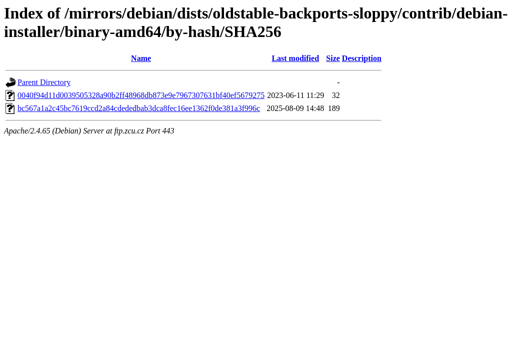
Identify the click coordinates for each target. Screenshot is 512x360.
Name (141, 58)
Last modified (295, 58)
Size (333, 58)
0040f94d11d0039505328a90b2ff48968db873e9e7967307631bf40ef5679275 (141, 95)
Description (362, 58)
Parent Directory (44, 82)
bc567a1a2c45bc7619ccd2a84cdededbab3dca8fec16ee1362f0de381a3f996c (139, 108)
